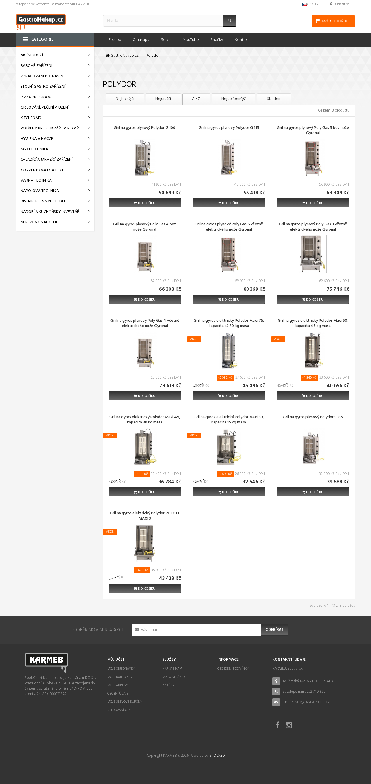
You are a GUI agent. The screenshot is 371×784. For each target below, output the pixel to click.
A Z (203, 99)
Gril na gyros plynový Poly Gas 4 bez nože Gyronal (144, 227)
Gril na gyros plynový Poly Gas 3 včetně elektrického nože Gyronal (313, 227)
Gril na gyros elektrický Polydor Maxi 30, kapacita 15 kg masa (229, 420)
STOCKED (217, 756)
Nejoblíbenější (242, 99)
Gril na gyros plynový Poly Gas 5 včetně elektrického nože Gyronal (228, 227)
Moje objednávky (121, 669)
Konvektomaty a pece (42, 170)
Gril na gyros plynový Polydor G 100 (144, 128)
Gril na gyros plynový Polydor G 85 (313, 418)
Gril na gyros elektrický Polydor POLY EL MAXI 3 (145, 516)
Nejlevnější (126, 99)
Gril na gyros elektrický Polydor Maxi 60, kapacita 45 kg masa (313, 324)
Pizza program (36, 97)
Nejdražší (167, 99)
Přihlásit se (339, 4)
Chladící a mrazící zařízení (46, 159)
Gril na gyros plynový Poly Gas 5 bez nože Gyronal (313, 131)
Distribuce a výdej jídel (43, 201)
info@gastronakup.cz (312, 702)
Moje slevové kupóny (124, 702)
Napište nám (172, 669)
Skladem (286, 99)
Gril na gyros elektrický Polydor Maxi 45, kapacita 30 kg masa (144, 420)
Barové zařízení (36, 66)
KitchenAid (31, 118)
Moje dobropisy (119, 677)
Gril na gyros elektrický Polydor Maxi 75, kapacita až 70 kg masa (229, 324)
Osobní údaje (117, 694)
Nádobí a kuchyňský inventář (50, 212)
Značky (168, 685)
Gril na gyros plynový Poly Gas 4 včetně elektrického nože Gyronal (144, 324)
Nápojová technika (40, 191)
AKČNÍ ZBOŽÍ (32, 55)
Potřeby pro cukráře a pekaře (51, 128)
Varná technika (36, 180)
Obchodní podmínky (233, 669)
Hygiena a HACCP (37, 139)
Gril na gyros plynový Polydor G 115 (229, 128)
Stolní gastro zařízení (43, 86)
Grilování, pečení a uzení (45, 107)
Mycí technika (34, 149)
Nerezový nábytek (39, 222)
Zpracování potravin (42, 76)
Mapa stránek (173, 677)
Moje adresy (117, 685)
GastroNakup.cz (122, 56)
